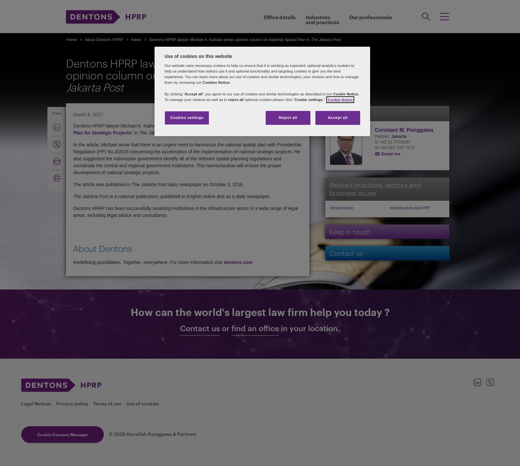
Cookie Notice (340, 100)
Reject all (288, 118)
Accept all (338, 118)
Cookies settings (186, 118)
